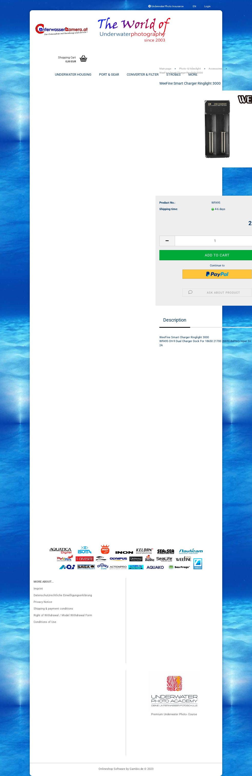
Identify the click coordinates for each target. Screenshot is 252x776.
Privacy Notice (43, 602)
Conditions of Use (45, 622)
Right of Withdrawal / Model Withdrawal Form (63, 615)
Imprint (38, 588)
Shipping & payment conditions (53, 608)
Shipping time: (168, 209)
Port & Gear (109, 74)
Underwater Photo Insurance (165, 6)
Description (174, 320)
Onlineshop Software (112, 769)
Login (207, 6)
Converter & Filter (143, 74)
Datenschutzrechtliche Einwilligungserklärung (63, 595)
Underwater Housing (73, 74)
